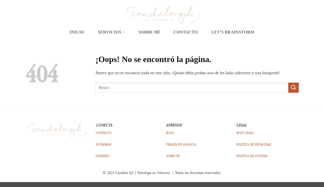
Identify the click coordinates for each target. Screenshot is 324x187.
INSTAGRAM (103, 144)
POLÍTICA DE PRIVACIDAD (253, 144)
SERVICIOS (111, 32)
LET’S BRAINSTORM (232, 32)
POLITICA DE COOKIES (252, 156)
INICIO (77, 32)
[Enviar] (293, 88)
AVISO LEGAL (245, 133)
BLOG (170, 133)
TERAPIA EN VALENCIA (181, 144)
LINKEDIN (102, 156)
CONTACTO (185, 32)
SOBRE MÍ (149, 32)
